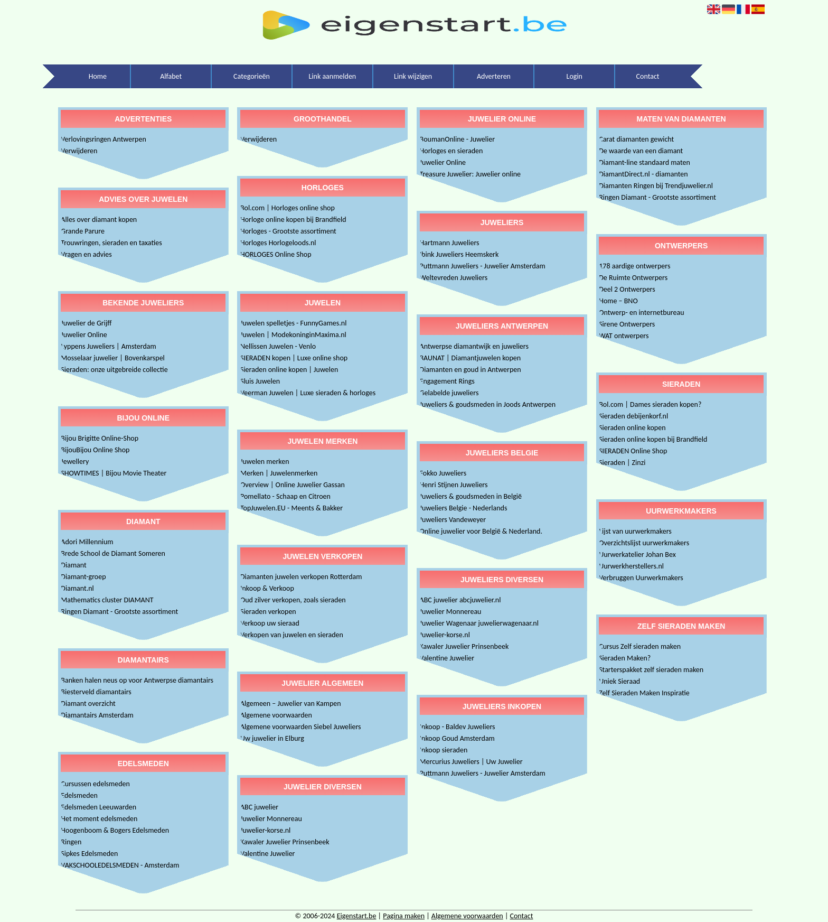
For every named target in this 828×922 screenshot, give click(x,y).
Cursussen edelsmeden (95, 783)
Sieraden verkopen (268, 611)
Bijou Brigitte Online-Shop (99, 438)
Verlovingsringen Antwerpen (103, 139)
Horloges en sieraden (451, 150)
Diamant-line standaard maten (644, 162)
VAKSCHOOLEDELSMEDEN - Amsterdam (120, 865)
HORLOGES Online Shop (276, 254)
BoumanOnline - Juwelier (457, 139)
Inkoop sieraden (444, 750)
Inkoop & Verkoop (267, 588)
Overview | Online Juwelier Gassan (292, 484)
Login (574, 76)
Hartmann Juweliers (449, 242)
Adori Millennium (87, 541)
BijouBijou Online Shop (95, 449)
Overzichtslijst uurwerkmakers (644, 542)
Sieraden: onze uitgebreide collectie (114, 369)
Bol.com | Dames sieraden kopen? (650, 404)
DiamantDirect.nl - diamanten (643, 174)
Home (98, 76)
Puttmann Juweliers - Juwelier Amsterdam (482, 266)
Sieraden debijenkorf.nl (633, 416)
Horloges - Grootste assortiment (288, 231)
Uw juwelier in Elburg (272, 738)
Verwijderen (79, 150)
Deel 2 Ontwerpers (627, 289)
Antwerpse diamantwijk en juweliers (474, 346)
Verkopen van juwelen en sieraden (291, 634)
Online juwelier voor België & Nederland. (481, 531)
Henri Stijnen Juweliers (454, 484)
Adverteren (494, 76)
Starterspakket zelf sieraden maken (651, 669)
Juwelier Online (84, 334)
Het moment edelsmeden (99, 818)
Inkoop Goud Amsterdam (457, 738)
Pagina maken (404, 915)
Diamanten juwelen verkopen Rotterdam (301, 576)
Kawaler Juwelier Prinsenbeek (285, 841)
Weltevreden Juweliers (454, 277)
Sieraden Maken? (625, 658)
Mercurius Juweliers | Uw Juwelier (471, 761)
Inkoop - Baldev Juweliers (457, 726)
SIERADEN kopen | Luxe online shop (293, 357)
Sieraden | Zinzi (622, 462)
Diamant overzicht (88, 703)
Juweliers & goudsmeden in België (471, 496)
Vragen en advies (86, 254)
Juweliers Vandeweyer (453, 519)
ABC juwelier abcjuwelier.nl (460, 599)
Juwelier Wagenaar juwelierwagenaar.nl (479, 623)
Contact (648, 76)
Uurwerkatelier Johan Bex (637, 554)
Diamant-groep (83, 576)
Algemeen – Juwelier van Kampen (290, 703)
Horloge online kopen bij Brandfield (293, 219)
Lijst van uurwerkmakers (635, 531)
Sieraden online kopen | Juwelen (289, 369)
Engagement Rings (447, 381)
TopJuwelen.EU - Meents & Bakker (291, 508)
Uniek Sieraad (619, 681)
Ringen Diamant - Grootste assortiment (119, 611)
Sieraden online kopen (632, 427)
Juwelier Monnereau (271, 818)
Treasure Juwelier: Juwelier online (470, 174)
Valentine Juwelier (267, 853)
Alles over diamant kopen (99, 219)
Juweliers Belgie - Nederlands (463, 508)
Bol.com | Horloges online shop (287, 207)
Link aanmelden (332, 76)
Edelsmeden (79, 795)
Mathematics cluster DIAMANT (107, 599)
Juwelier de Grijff (86, 323)
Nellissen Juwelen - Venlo (278, 346)
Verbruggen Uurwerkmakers (641, 577)
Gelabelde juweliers (449, 392)
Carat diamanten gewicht (636, 139)
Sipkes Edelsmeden (89, 853)
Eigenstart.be (357, 915)
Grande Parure (83, 231)
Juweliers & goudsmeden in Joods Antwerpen (488, 404)
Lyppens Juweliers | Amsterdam (108, 346)
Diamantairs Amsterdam (97, 715)
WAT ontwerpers (623, 335)
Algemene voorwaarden (276, 715)
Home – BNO (618, 300)
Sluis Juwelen (260, 381)
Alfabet (171, 76)
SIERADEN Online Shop (633, 450)
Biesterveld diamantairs (96, 691)
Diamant (73, 565)
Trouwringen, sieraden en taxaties (111, 242)
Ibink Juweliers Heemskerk (459, 254)
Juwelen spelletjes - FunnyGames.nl (293, 323)
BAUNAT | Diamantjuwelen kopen (470, 357)
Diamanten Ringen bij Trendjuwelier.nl (656, 185)
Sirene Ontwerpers (627, 324)
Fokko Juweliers (443, 473)
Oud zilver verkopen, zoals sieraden (293, 599)
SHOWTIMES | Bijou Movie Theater (113, 473)
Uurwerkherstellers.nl (631, 566)
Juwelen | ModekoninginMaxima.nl (293, 334)
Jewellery (75, 461)
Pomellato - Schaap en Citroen (285, 496)
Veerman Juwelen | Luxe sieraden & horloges (307, 392)
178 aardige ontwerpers (634, 266)
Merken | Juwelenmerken (278, 473)
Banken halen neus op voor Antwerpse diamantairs (137, 680)
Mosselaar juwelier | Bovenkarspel (112, 357)
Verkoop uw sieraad (269, 623)
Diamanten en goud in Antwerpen (470, 369)
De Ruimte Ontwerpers (633, 277)
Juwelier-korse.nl (265, 830)
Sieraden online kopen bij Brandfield (653, 439)
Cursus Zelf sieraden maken (640, 646)
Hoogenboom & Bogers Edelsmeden (115, 830)
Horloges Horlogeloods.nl (278, 242)
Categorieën (251, 76)
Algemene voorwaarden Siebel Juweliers (300, 726)
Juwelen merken (264, 461)
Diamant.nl (77, 588)
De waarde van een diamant (641, 150)
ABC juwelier (259, 807)
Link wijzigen (413, 76)
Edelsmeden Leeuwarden (98, 807)
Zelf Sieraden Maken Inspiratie (644, 692)
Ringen (71, 841)
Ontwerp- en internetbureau (641, 312)
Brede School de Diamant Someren (113, 553)
